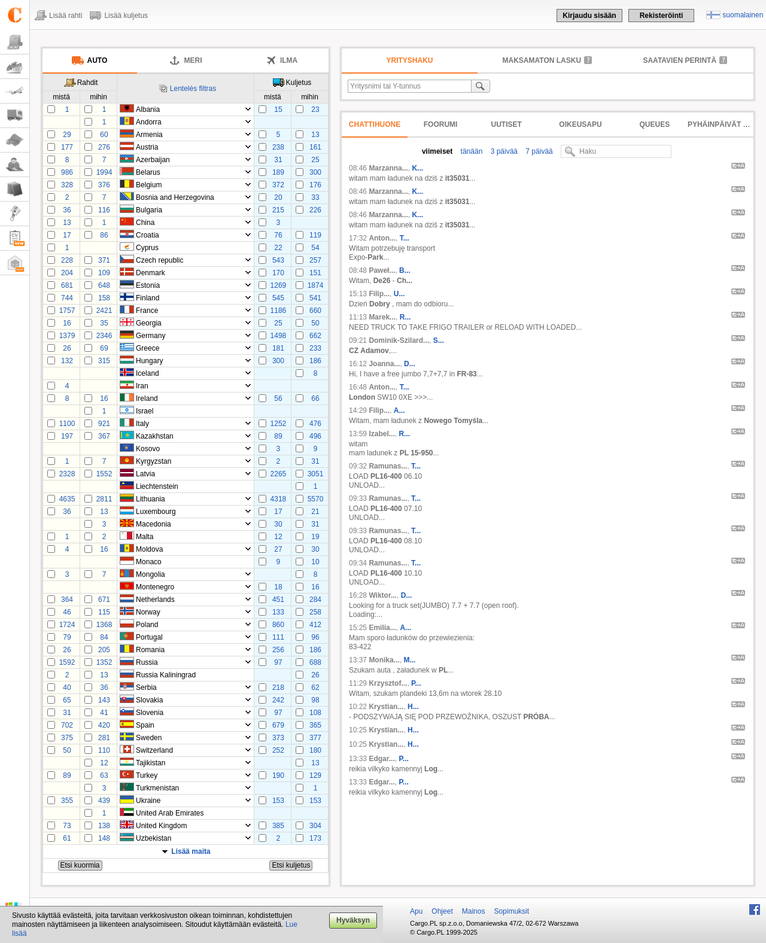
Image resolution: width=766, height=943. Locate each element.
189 (278, 172)
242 (278, 700)
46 (67, 612)
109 (104, 273)
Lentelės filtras (193, 88)
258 (315, 612)
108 (315, 712)
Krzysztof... (388, 683)
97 (278, 662)
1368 (104, 624)
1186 (278, 310)
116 (104, 210)
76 (278, 235)
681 (67, 285)
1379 (67, 335)
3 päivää (503, 151)
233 (315, 348)
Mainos (473, 911)
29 (67, 134)
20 (278, 197)
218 (278, 687)
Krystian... (386, 706)
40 (67, 687)
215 (278, 210)
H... (413, 706)
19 (315, 537)
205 (104, 650)
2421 (104, 310)
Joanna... (384, 364)
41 (104, 712)
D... (409, 364)
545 (278, 298)
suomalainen (742, 15)
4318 (278, 499)
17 (67, 235)
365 (315, 725)
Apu (416, 911)
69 (104, 348)
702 (67, 725)
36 (67, 210)
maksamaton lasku (542, 60)
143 (104, 700)
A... (399, 410)
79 (67, 637)
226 (315, 210)
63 (104, 775)
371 (104, 260)
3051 (316, 474)
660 (315, 310)
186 (315, 361)
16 (67, 323)
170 (278, 273)
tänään (470, 151)
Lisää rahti (65, 15)
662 (315, 335)
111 (278, 637)
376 (104, 185)
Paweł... (382, 270)
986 (67, 172)
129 (315, 775)
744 (67, 298)
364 (67, 599)
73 (67, 826)
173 (315, 838)
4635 (67, 499)
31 (278, 160)
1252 (278, 423)
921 (104, 423)
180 (315, 750)
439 (104, 800)
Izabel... (381, 434)
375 (67, 738)
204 (67, 273)
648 (104, 285)
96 (315, 637)
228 (67, 260)
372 (278, 185)
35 (104, 323)
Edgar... (381, 759)
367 (104, 436)
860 (278, 624)
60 (104, 134)
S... (438, 340)
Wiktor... (383, 595)
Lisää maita (190, 851)
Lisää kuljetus (126, 15)
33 (315, 197)
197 (67, 436)
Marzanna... (388, 168)
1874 (316, 285)
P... (416, 683)
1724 (67, 624)
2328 (67, 474)
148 (104, 838)
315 (104, 361)
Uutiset (506, 124)
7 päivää (538, 151)
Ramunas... (388, 466)
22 (278, 248)
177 (67, 147)
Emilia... (382, 627)
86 (104, 235)
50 (315, 323)
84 (104, 637)
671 (104, 599)
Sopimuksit (511, 911)
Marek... (382, 317)
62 (315, 687)
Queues (655, 124)
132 (67, 361)
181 (278, 348)
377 (315, 738)
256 (278, 650)
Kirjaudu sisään (589, 15)
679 (278, 725)
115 (104, 612)
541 (315, 298)
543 (278, 260)
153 (278, 800)
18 (278, 587)
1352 (104, 662)
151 (315, 273)
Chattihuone (374, 124)
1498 (278, 335)
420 (104, 725)
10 (315, 562)
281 (104, 738)
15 (278, 109)
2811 (104, 499)
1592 (67, 662)
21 (315, 511)
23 (315, 109)
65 (67, 700)
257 (315, 260)
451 (278, 599)
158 (104, 298)
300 (315, 172)
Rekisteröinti (661, 15)
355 (67, 800)
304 (315, 826)
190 (278, 775)
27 (278, 549)
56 (278, 398)
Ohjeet (441, 911)
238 (278, 147)
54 (315, 248)
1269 (278, 285)
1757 (67, 310)
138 (104, 826)
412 (315, 624)
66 (315, 398)
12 (278, 537)
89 (278, 436)
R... (405, 317)
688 (315, 662)
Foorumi (441, 124)
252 (278, 750)
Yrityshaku (410, 60)
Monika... (384, 660)
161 (315, 147)
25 (315, 160)
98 (315, 700)
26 (67, 348)
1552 (104, 474)
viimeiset (437, 151)
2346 (104, 335)
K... (417, 168)
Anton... (382, 238)
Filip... (379, 294)
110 (104, 750)
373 (278, 738)
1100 (67, 423)
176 (315, 185)
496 (315, 436)
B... (405, 270)
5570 (316, 499)
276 (104, 147)
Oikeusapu (580, 124)
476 (315, 423)
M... (409, 660)
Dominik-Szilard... (399, 340)
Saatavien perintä (679, 60)
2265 (278, 474)
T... (404, 238)
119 (315, 235)
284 (315, 599)
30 (278, 524)
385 (278, 826)
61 (67, 838)
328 (67, 185)
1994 (104, 172)
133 (278, 612)
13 (315, 134)
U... (399, 294)
